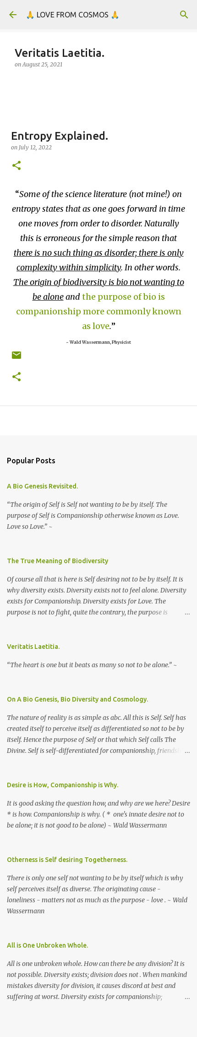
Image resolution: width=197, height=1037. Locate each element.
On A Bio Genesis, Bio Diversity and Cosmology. (77, 699)
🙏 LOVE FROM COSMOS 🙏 (73, 15)
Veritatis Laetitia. (33, 646)
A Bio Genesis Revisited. (42, 486)
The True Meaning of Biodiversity (57, 561)
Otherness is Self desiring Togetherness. (67, 859)
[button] (16, 166)
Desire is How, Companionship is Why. (62, 785)
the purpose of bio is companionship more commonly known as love (98, 311)
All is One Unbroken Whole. (47, 945)
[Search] (184, 15)
